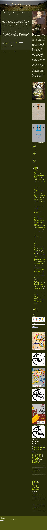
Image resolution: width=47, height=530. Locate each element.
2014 (34, 160)
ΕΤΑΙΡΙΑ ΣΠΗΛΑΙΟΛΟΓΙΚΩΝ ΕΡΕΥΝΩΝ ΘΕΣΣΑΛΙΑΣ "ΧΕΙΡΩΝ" (37, 507)
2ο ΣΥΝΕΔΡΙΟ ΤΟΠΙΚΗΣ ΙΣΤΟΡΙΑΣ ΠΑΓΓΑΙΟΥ (38, 447)
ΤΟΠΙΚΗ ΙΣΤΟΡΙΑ (34, 486)
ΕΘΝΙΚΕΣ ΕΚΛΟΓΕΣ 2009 (35, 460)
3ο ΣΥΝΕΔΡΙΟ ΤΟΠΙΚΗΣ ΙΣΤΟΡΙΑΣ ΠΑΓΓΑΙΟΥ (38, 449)
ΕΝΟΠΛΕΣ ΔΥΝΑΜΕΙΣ (35, 470)
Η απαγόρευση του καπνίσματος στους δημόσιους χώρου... (38, 208)
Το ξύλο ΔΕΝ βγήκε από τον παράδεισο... (39, 190)
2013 (34, 161)
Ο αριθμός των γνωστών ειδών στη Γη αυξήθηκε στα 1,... (38, 174)
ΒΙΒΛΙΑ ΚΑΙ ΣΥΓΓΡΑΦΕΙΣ (35, 457)
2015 (34, 159)
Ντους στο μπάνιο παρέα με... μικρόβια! (39, 222)
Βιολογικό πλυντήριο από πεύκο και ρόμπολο (39, 254)
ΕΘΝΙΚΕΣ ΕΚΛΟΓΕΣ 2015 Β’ (36, 463)
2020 (34, 153)
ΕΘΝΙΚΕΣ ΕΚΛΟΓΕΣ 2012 (35, 461)
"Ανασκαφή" (34, 495)
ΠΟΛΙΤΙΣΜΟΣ (34, 484)
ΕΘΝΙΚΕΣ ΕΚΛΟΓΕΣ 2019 (35, 464)
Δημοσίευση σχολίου (4, 47)
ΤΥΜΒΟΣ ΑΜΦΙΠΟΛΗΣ (35, 487)
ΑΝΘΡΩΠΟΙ (34, 451)
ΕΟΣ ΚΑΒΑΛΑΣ (34, 508)
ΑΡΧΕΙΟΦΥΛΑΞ (34, 453)
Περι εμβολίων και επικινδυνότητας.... (38, 213)
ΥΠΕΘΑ (33, 488)
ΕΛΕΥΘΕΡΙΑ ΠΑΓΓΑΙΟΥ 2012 (36, 469)
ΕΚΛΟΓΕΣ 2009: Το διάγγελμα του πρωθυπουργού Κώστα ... (38, 285)
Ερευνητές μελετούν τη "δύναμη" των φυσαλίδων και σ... (38, 185)
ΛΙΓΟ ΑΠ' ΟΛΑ (34, 479)
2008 (34, 313)
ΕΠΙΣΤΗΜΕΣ (5, 43)
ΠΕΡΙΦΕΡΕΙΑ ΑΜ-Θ (35, 482)
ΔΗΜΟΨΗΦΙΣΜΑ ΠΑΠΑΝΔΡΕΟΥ (36, 459)
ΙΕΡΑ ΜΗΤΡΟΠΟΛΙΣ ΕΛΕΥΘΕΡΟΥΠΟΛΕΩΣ (38, 494)
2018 (34, 155)
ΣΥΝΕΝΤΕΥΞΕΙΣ (34, 485)
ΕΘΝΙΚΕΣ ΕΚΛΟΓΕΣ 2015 (35, 462)
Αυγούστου (35, 303)
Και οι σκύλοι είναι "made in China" (38, 251)
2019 (34, 154)
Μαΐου (35, 307)
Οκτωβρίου (35, 169)
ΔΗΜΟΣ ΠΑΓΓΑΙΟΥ (35, 458)
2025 (34, 147)
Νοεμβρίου (35, 168)
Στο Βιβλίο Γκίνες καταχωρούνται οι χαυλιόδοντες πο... (38, 302)
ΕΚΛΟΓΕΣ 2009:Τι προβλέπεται (38, 268)
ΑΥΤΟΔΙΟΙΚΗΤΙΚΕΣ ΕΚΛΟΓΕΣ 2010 (37, 454)
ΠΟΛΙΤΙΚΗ (33, 483)
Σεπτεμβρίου (35, 170)
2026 (34, 146)
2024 (34, 148)
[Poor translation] (2, 520)
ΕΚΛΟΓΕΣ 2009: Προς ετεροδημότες (38, 236)
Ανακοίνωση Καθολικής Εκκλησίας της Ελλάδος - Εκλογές (38, 178)
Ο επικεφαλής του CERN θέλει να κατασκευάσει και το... (38, 210)
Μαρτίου (35, 309)
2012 (34, 162)
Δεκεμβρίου (35, 167)
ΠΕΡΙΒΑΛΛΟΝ (34, 481)
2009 (34, 166)
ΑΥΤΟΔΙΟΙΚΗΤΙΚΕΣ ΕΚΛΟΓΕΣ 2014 (37, 455)
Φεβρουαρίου (35, 310)
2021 (34, 152)
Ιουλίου (35, 304)
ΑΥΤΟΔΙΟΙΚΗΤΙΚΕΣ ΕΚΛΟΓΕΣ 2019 (37, 456)
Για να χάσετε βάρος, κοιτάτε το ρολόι (38, 250)
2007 (34, 314)
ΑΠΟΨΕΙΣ (33, 452)
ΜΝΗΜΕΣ (33, 480)
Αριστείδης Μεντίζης (15, 4)
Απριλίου (35, 308)
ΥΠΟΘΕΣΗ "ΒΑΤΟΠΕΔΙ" (35, 489)
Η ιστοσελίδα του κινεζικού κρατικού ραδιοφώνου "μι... (38, 187)
